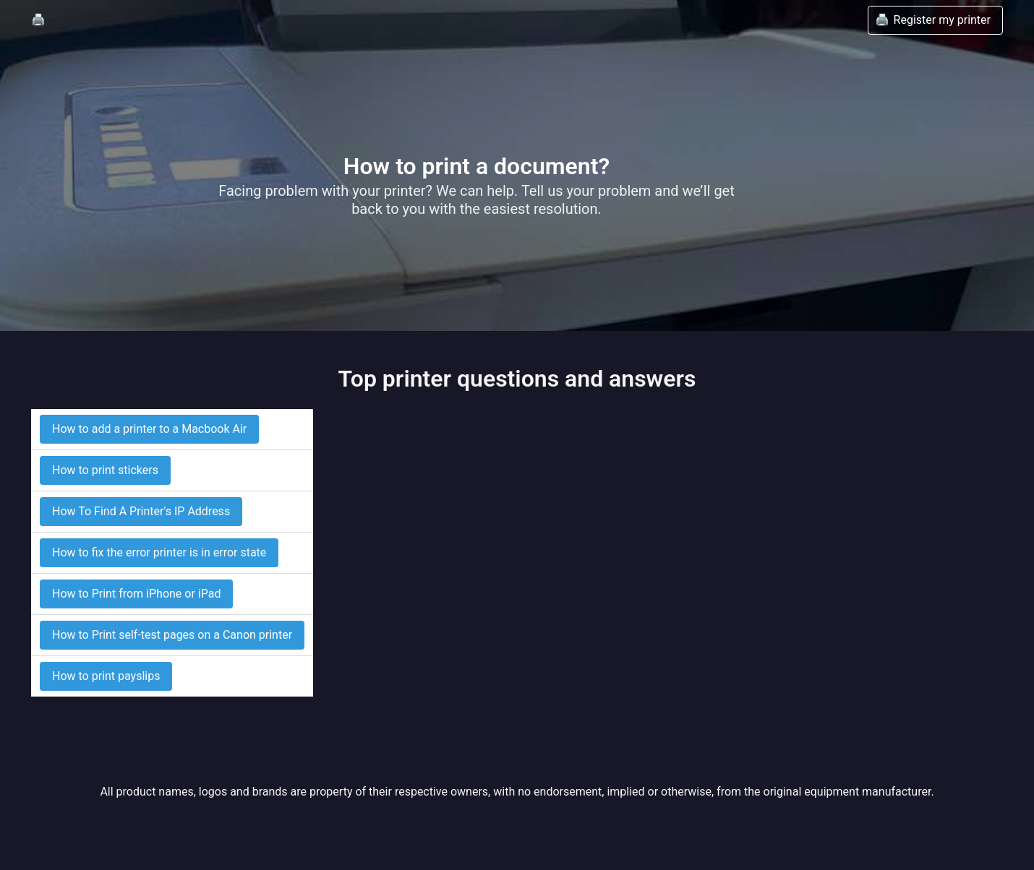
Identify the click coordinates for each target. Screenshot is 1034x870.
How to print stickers (105, 470)
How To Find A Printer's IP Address (141, 511)
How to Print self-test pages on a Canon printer (172, 635)
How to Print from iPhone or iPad (136, 593)
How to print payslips (106, 676)
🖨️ (38, 20)
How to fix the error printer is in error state (159, 552)
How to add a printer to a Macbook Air (149, 429)
